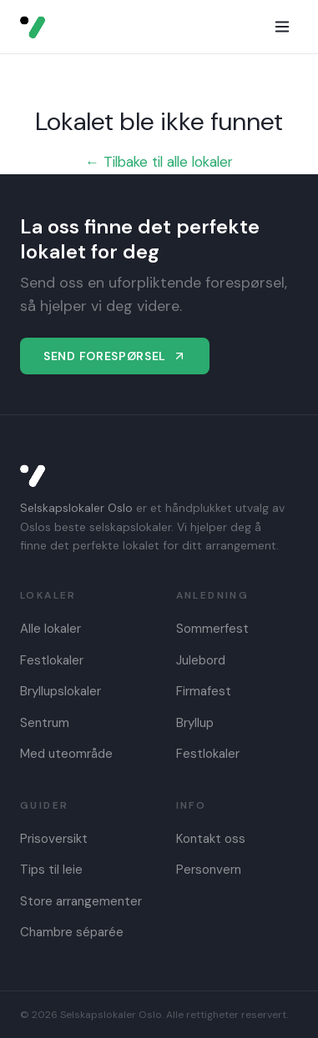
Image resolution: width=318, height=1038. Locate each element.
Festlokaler (51, 660)
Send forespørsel (114, 356)
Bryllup (195, 723)
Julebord (200, 660)
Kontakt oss (210, 838)
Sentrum (44, 723)
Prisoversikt (54, 838)
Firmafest (203, 691)
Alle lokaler (50, 628)
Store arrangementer (81, 901)
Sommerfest (212, 628)
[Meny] (282, 27)
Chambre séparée (72, 932)
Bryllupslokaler (60, 691)
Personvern (208, 869)
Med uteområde (66, 753)
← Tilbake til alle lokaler (159, 162)
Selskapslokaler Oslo (76, 507)
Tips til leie (51, 869)
